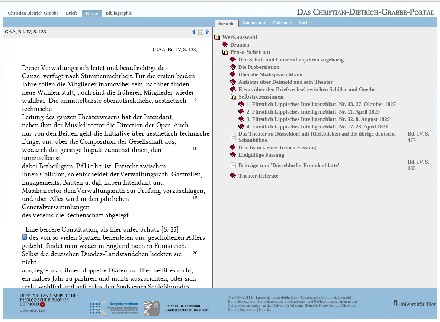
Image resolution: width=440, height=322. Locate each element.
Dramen (239, 45)
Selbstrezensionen (260, 96)
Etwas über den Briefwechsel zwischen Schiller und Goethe (307, 89)
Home (232, 309)
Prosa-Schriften (250, 52)
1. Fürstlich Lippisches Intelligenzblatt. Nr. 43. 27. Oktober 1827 (321, 104)
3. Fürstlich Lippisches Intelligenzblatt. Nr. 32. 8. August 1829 (318, 119)
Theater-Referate (258, 176)
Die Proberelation (259, 67)
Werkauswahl (239, 37)
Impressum (248, 309)
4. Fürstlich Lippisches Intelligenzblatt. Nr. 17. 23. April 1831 (317, 127)
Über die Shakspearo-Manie (270, 74)
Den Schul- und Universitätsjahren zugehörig (291, 60)
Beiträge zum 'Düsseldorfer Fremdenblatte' (289, 165)
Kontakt (265, 309)
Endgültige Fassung (261, 155)
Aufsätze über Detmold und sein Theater (285, 82)
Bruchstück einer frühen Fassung (277, 147)
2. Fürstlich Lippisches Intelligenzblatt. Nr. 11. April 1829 (313, 112)
